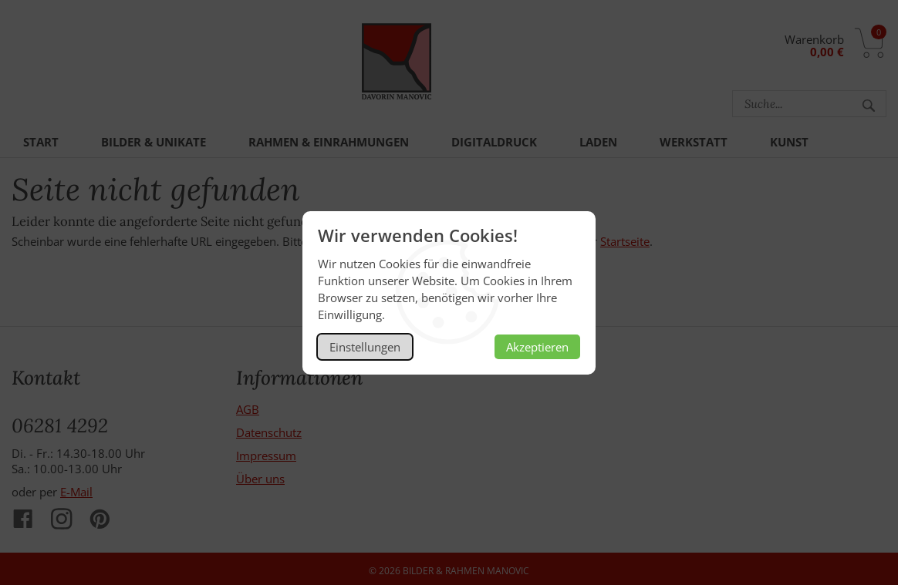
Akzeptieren (537, 347)
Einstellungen (364, 347)
